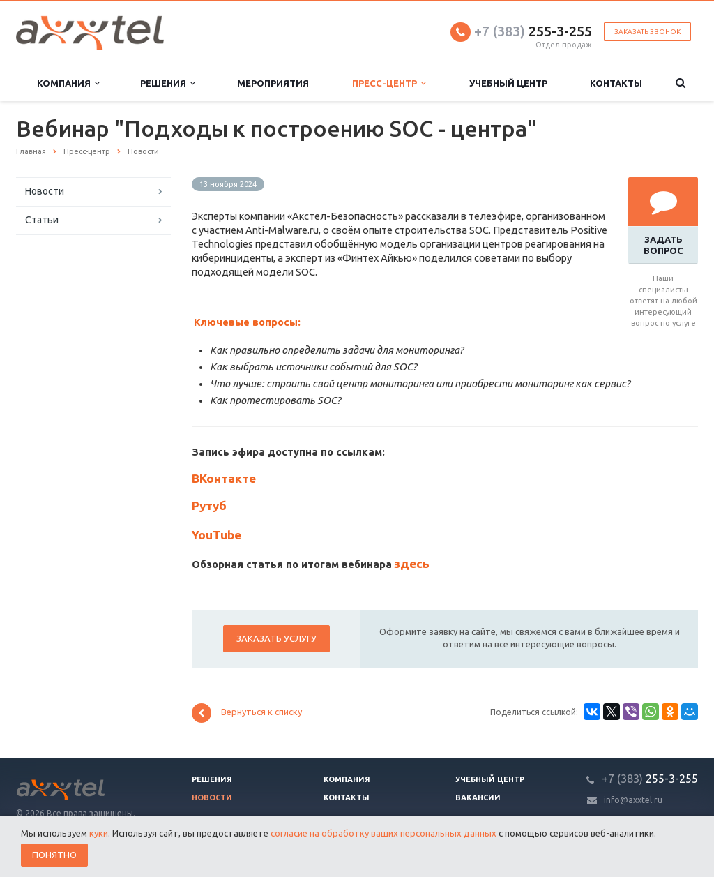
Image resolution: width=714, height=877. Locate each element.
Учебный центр (508, 83)
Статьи (42, 219)
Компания (68, 83)
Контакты (616, 83)
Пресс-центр (388, 83)
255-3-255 (533, 31)
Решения (167, 83)
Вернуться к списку (247, 713)
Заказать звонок (647, 32)
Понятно (54, 855)
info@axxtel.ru (633, 799)
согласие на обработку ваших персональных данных (383, 833)
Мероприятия (273, 83)
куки (98, 833)
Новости (44, 191)
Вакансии (478, 797)
